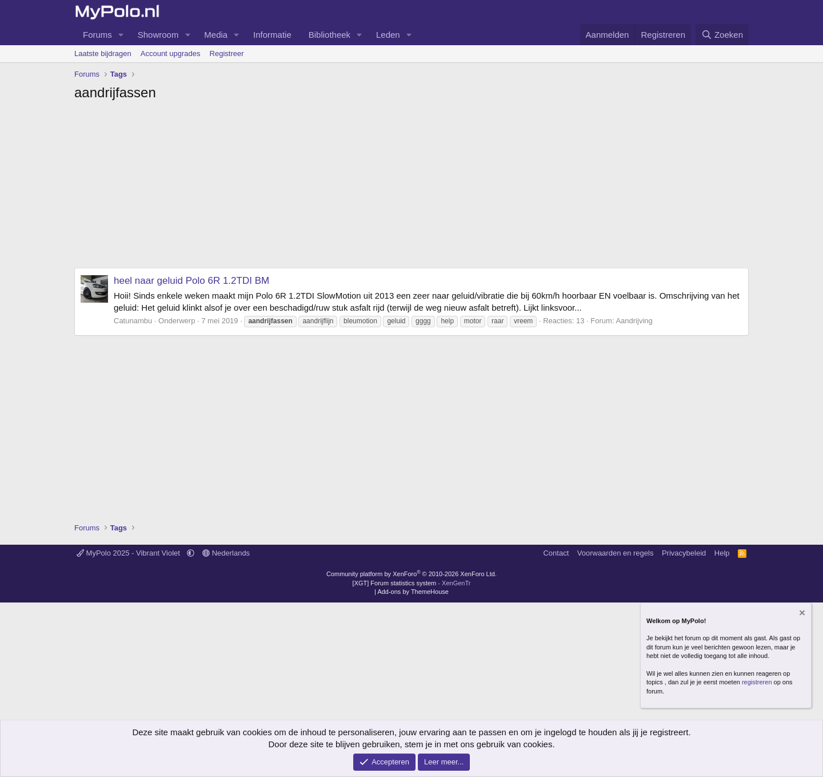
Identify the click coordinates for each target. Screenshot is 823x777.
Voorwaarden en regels (615, 553)
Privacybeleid (684, 553)
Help (722, 553)
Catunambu (133, 320)
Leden (388, 34)
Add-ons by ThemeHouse (413, 591)
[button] (121, 34)
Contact (556, 553)
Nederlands (226, 553)
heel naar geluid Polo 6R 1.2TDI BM (191, 280)
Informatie (272, 34)
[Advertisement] (411, 188)
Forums (97, 34)
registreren (757, 682)
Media (215, 34)
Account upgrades (171, 53)
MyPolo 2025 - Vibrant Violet (129, 553)
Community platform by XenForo (411, 573)
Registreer (227, 53)
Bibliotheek (329, 34)
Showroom (158, 34)
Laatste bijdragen (102, 53)
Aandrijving (634, 320)
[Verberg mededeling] (801, 613)
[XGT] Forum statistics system (412, 583)
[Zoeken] (722, 34)
